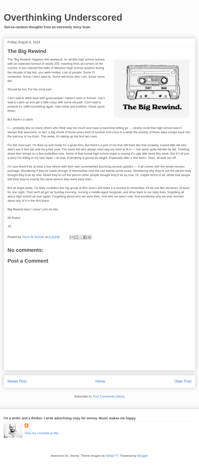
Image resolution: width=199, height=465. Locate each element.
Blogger (142, 455)
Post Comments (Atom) (109, 396)
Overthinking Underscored (63, 17)
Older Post (182, 381)
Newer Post (17, 381)
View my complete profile (42, 433)
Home (100, 381)
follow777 (112, 455)
